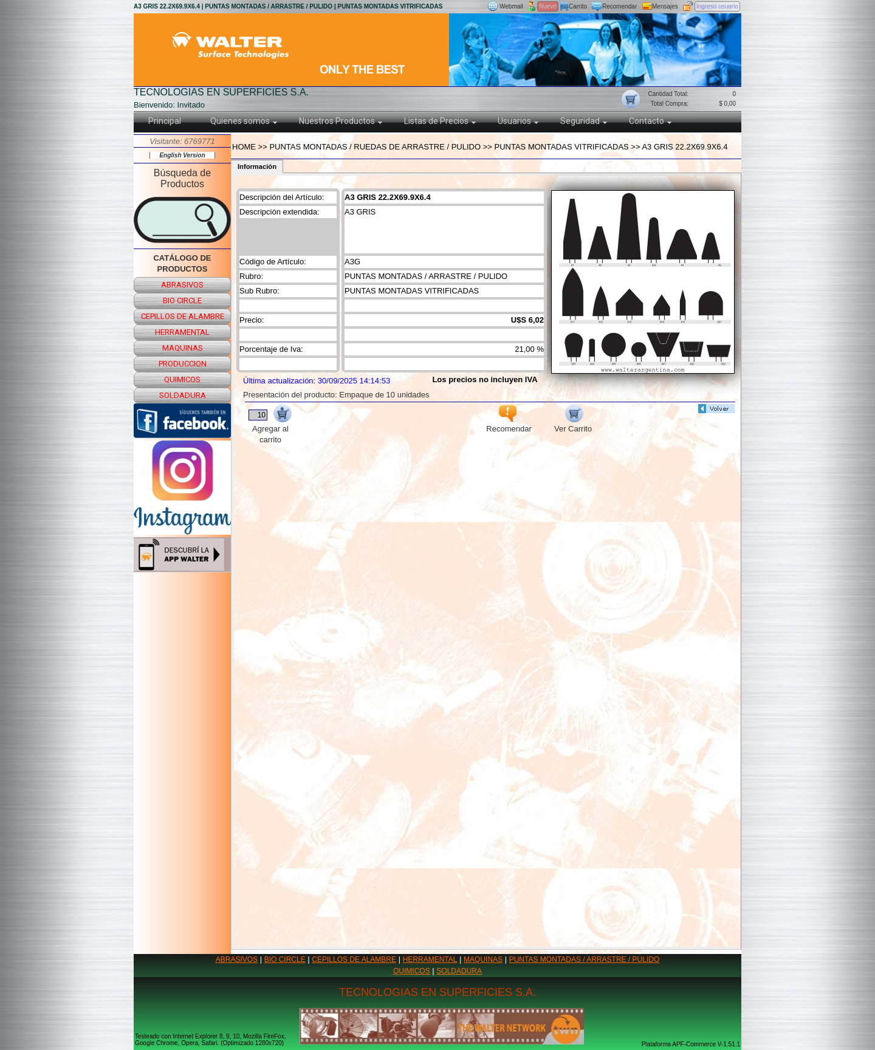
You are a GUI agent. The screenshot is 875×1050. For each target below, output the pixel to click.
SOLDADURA (459, 971)
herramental (182, 332)
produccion (183, 363)
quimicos (182, 379)
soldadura (182, 395)
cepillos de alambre (182, 316)
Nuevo (548, 6)
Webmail (511, 6)
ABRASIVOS (237, 959)
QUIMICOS (411, 971)
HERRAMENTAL (430, 959)
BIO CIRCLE (285, 959)
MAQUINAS (483, 959)
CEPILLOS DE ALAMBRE (354, 959)
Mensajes (665, 6)
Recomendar (619, 6)
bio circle (182, 300)
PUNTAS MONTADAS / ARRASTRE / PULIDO (584, 959)
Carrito (578, 6)
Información (257, 166)
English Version (182, 155)
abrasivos (182, 284)
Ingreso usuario (717, 6)
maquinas (182, 347)
